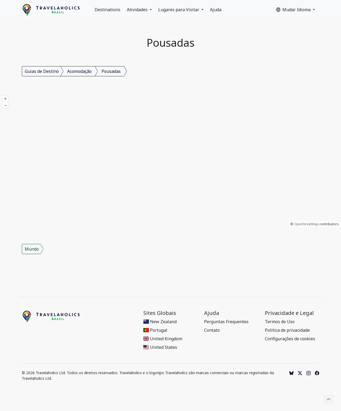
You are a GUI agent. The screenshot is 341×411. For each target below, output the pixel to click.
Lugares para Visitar (179, 10)
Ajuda (215, 10)
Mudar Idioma (294, 10)
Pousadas (111, 71)
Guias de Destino (42, 71)
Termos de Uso (280, 322)
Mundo (32, 249)
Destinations (107, 10)
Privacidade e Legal (289, 313)
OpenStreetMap (306, 224)
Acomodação (79, 71)
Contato (212, 330)
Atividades (138, 10)
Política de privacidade (287, 330)
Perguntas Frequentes (226, 322)
